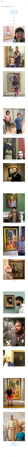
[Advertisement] (14, 103)
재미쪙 (2, 1)
